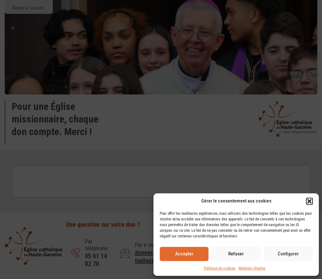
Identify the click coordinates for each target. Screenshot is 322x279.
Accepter (184, 254)
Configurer (288, 254)
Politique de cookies (220, 268)
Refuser (236, 254)
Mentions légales (252, 268)
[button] (309, 201)
